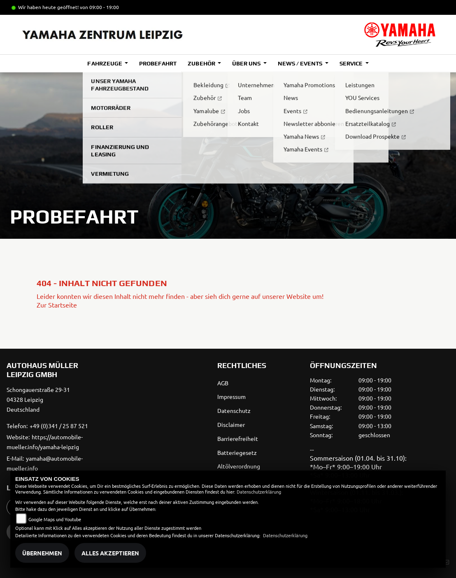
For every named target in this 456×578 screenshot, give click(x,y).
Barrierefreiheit (237, 438)
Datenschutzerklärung (259, 491)
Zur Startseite (57, 305)
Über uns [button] (247, 63)
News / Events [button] (300, 63)
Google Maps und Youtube (54, 519)
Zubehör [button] (202, 63)
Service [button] (352, 63)
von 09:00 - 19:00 (99, 7)
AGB (222, 383)
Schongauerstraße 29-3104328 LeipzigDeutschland (38, 399)
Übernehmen (42, 553)
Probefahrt (158, 63)
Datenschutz (234, 410)
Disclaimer (231, 424)
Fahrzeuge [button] (105, 63)
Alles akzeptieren (110, 553)
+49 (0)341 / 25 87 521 (59, 425)
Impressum (231, 396)
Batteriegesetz (237, 452)
